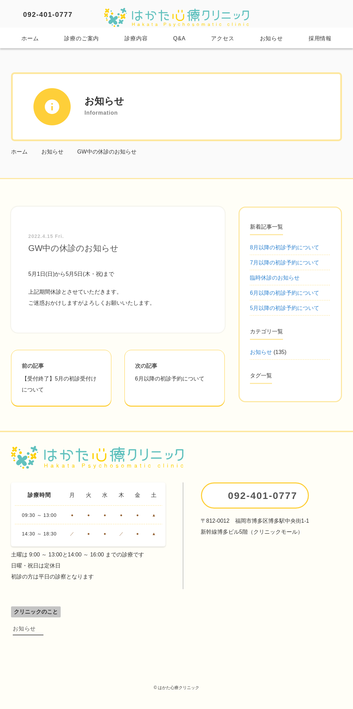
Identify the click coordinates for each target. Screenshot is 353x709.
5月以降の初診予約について (284, 308)
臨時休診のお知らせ (275, 278)
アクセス (222, 38)
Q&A (179, 38)
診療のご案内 (81, 38)
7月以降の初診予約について (284, 262)
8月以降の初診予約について (284, 247)
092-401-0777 (48, 14)
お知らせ (271, 38)
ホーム (30, 38)
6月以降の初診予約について (284, 293)
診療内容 (136, 38)
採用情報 (320, 38)
